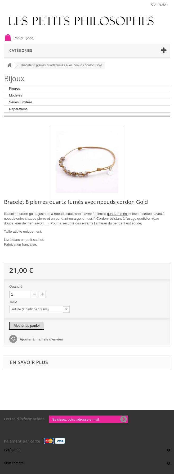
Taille (13, 302)
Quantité (15, 286)
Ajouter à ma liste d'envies (41, 339)
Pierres (14, 88)
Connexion (159, 4)
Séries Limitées (21, 102)
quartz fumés (117, 214)
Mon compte (14, 463)
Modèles (15, 95)
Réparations (18, 109)
